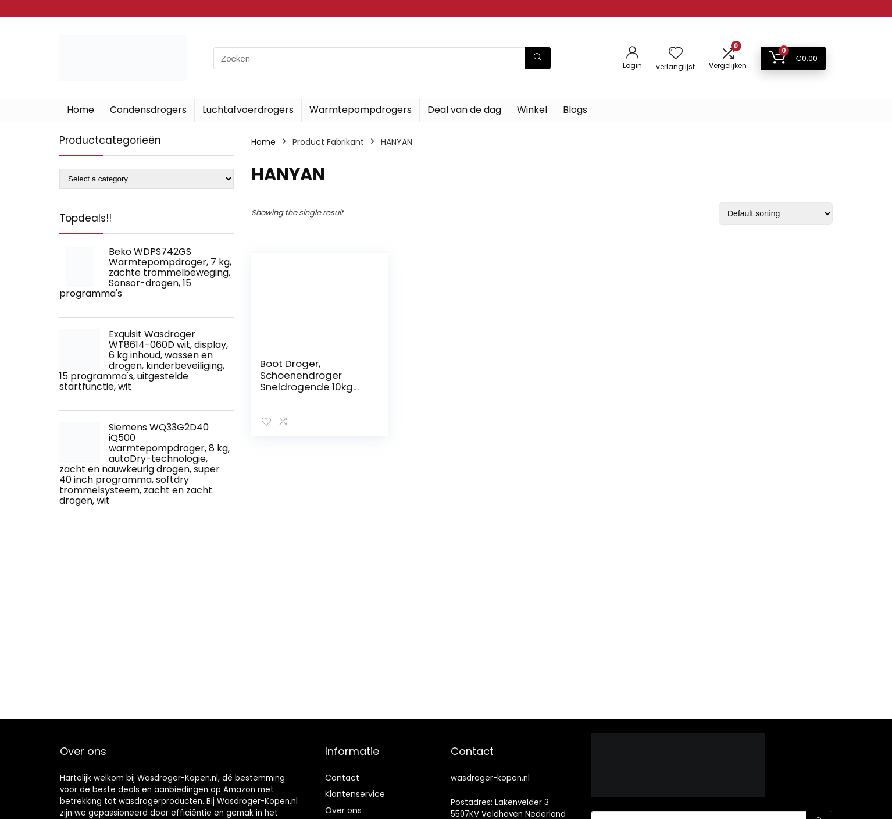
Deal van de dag (464, 109)
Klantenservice (355, 794)
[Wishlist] (676, 53)
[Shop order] (776, 213)
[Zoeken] (538, 58)
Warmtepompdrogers (360, 109)
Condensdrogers (148, 109)
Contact (342, 778)
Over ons (343, 810)
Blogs (575, 109)
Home (80, 109)
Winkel (532, 109)
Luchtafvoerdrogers (248, 109)
